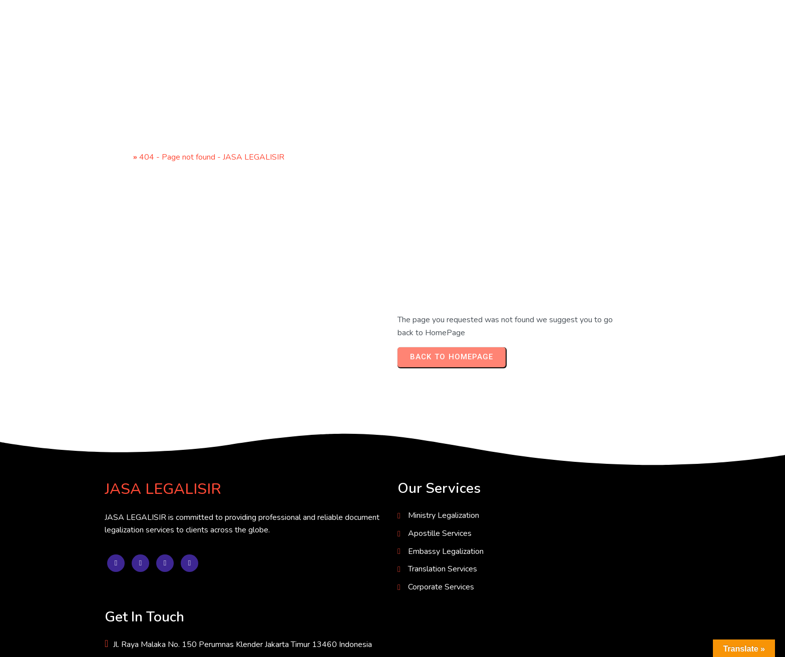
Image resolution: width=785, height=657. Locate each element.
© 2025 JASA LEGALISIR (151, 640)
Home (120, 157)
